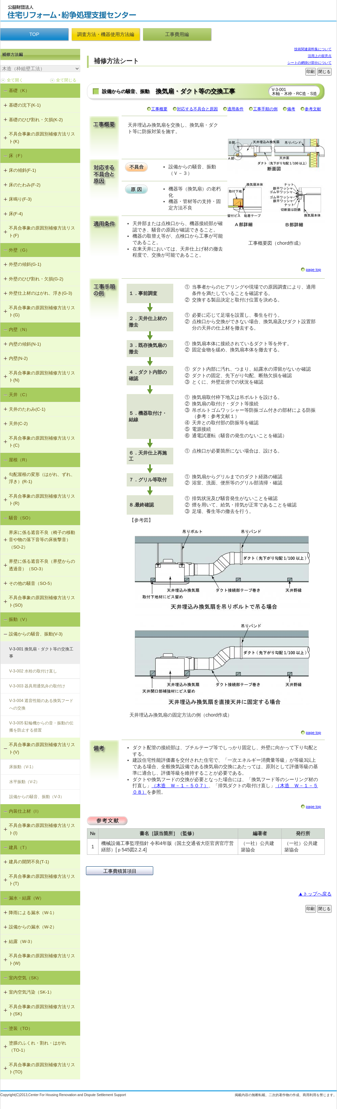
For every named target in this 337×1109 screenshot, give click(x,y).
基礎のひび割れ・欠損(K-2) (36, 119)
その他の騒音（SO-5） (31, 583)
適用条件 (235, 109)
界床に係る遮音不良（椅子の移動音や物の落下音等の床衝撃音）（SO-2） (42, 540)
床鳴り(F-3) (20, 199)
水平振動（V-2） (24, 781)
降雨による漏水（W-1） (33, 912)
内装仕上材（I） (25, 811)
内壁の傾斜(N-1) (25, 344)
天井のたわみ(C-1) (27, 409)
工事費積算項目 (120, 871)
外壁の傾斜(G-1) (25, 264)
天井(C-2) (18, 423)
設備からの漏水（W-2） (33, 926)
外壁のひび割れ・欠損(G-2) (36, 278)
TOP (34, 34)
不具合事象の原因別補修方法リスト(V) (42, 748)
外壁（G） (19, 250)
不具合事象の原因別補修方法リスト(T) (42, 880)
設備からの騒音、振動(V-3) (36, 633)
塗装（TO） (21, 1028)
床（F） (17, 155)
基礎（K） (19, 90)
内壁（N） (19, 329)
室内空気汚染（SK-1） (31, 992)
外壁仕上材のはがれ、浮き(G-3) (40, 293)
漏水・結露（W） (26, 898)
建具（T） (19, 847)
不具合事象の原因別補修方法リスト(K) (42, 137)
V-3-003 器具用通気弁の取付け (37, 686)
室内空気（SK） (25, 977)
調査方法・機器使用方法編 (105, 34)
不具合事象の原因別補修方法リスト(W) (42, 959)
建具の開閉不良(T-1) (29, 861)
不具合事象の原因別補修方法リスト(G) (42, 311)
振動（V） (19, 619)
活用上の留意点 (320, 56)
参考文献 (313, 109)
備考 (291, 109)
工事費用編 (177, 34)
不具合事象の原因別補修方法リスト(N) (42, 376)
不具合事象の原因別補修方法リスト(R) (42, 500)
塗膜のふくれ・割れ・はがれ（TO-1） (37, 1046)
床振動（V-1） (22, 766)
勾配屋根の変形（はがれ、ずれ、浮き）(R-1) (42, 478)
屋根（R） (19, 459)
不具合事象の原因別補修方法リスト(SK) (42, 1010)
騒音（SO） (21, 517)
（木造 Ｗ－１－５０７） (180, 785)
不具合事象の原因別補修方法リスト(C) (42, 442)
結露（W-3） (22, 941)
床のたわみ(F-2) (24, 184)
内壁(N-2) (18, 358)
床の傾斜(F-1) (22, 170)
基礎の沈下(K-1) (25, 105)
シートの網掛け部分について (309, 62)
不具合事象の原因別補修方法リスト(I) (42, 829)
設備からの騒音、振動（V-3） (36, 796)
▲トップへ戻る (315, 894)
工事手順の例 (265, 109)
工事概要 (159, 109)
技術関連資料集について (313, 49)
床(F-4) (16, 213)
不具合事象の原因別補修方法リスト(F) (42, 231)
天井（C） (19, 394)
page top (313, 269)
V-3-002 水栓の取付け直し (33, 671)
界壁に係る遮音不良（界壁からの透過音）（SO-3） (42, 565)
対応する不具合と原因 (197, 109)
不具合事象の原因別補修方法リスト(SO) (42, 601)
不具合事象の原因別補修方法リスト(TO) (42, 1068)
